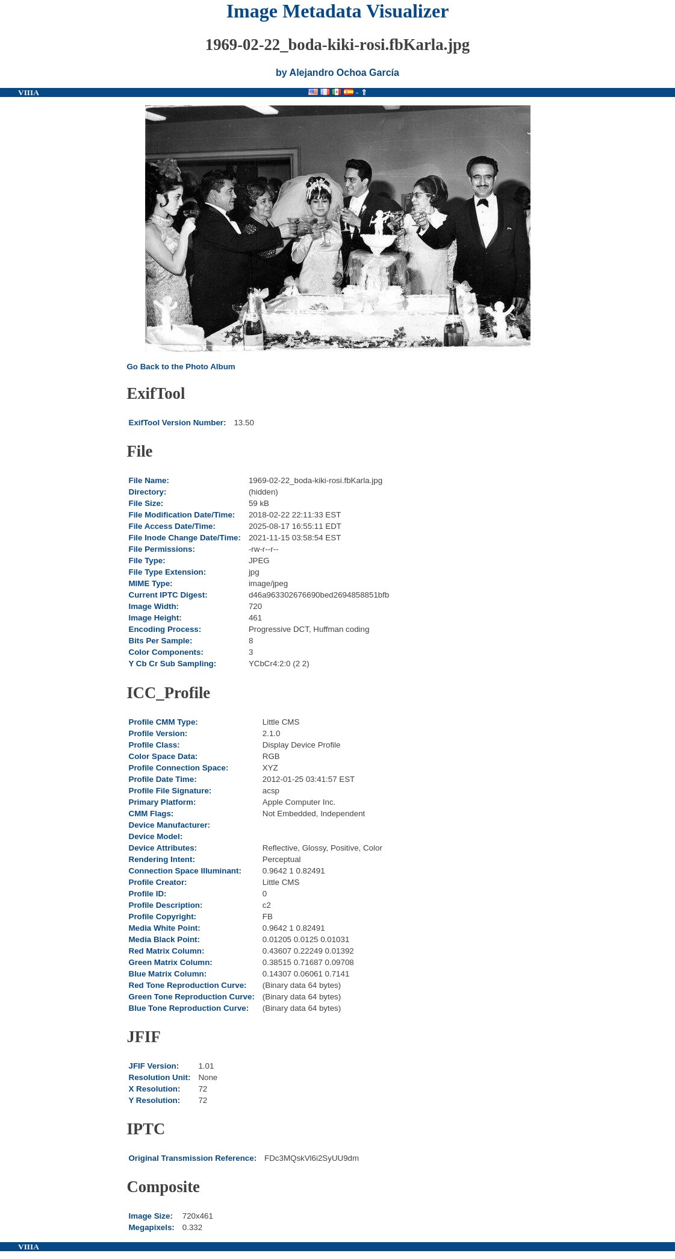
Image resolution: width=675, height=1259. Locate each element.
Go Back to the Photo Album (181, 366)
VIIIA (28, 92)
